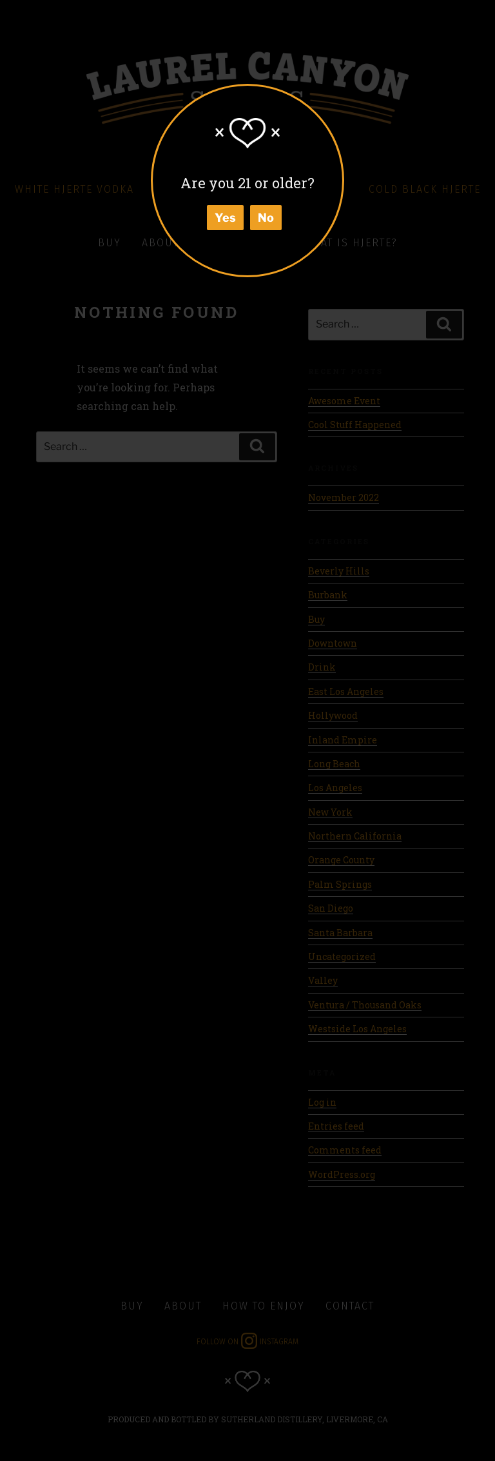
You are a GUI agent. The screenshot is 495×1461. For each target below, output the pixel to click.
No (266, 217)
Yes (225, 217)
